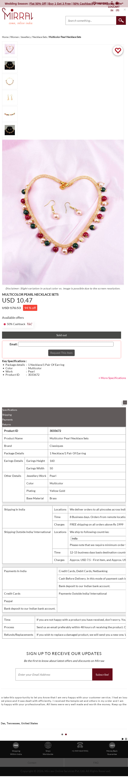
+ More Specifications (112, 378)
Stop (126, 739)
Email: (14, 344)
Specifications (9, 409)
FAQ (95, 762)
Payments (7, 419)
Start (123, 739)
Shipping (7, 414)
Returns (6, 424)
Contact (32, 762)
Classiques (56, 445)
